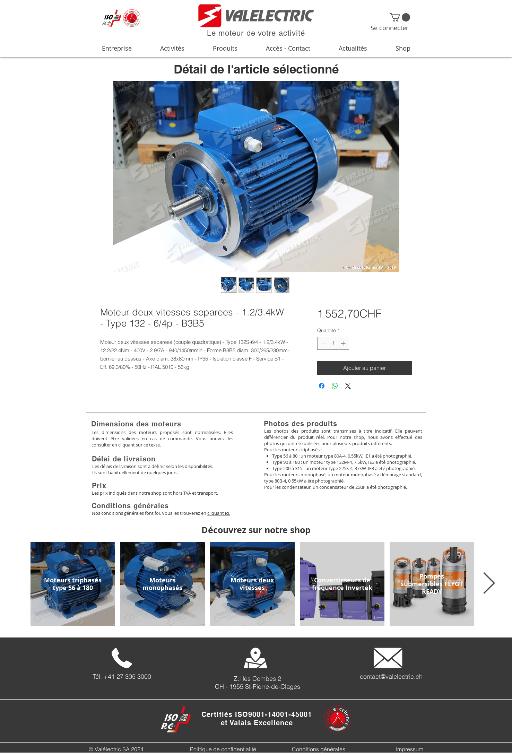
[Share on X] (348, 386)
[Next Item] (489, 584)
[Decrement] (322, 343)
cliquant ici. (218, 513)
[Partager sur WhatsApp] (335, 386)
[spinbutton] (333, 343)
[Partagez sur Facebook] (322, 386)
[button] (400, 17)
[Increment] (343, 343)
